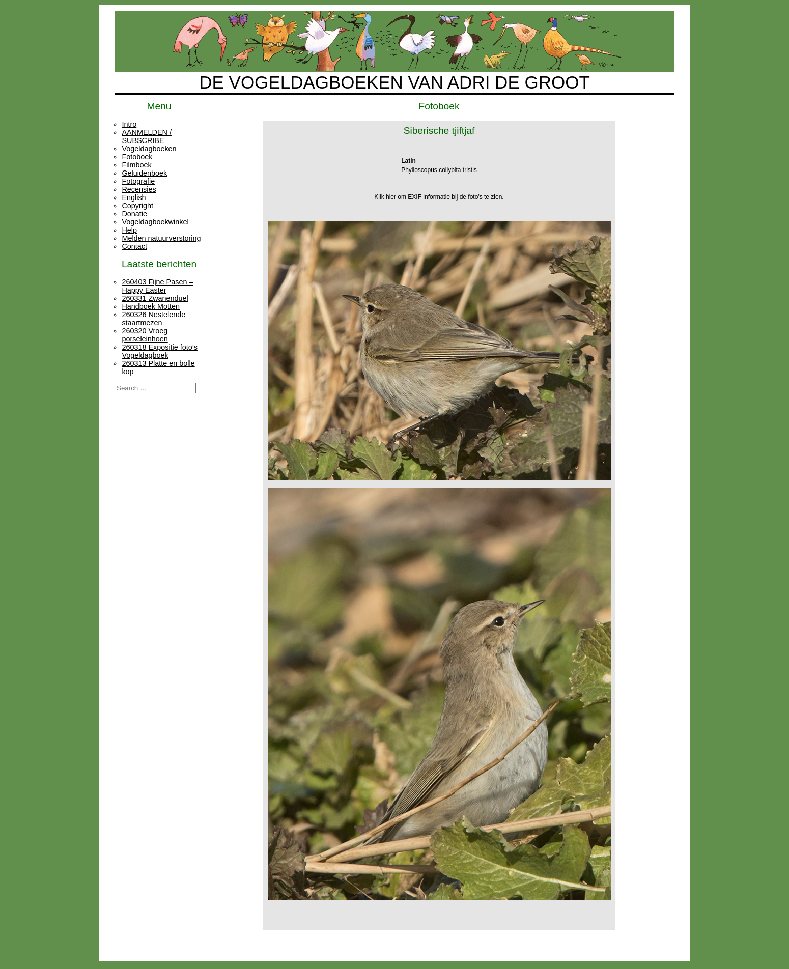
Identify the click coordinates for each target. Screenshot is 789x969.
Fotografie (138, 181)
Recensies (139, 189)
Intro (129, 124)
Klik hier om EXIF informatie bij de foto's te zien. (438, 197)
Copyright (137, 206)
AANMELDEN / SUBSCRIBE (147, 136)
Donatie (134, 214)
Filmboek (136, 165)
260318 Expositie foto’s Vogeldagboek (160, 351)
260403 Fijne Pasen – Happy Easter (157, 286)
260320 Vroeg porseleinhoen (144, 335)
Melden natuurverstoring (161, 238)
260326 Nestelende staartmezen (153, 318)
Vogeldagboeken (149, 149)
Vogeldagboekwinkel (155, 222)
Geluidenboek (144, 173)
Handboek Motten (151, 306)
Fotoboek (137, 157)
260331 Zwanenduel (155, 298)
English (134, 197)
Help (129, 230)
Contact (134, 246)
